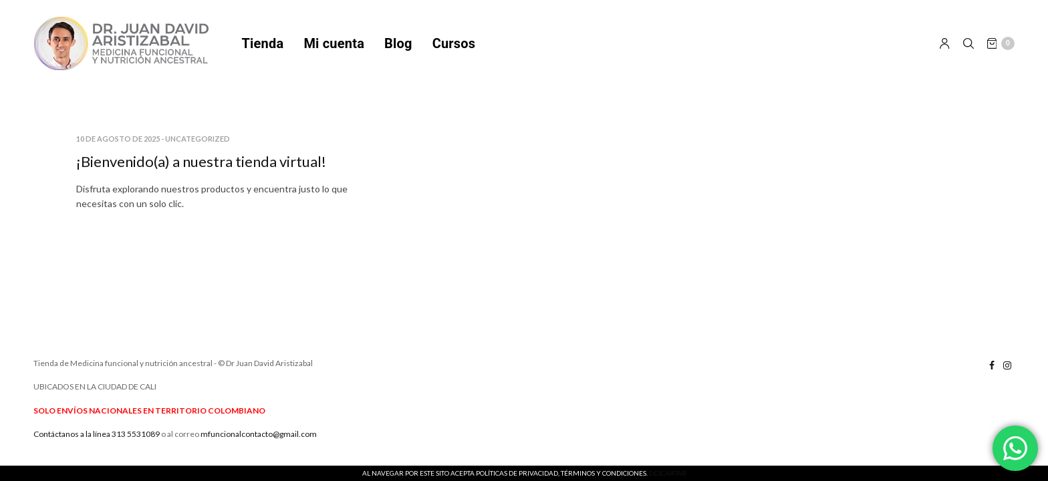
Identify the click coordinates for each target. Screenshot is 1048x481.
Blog (398, 43)
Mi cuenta (333, 43)
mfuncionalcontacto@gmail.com (259, 434)
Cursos (454, 43)
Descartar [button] (667, 473)
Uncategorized (197, 138)
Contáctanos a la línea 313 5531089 (96, 434)
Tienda (263, 43)
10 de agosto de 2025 (118, 138)
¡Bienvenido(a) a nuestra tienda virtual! (201, 161)
